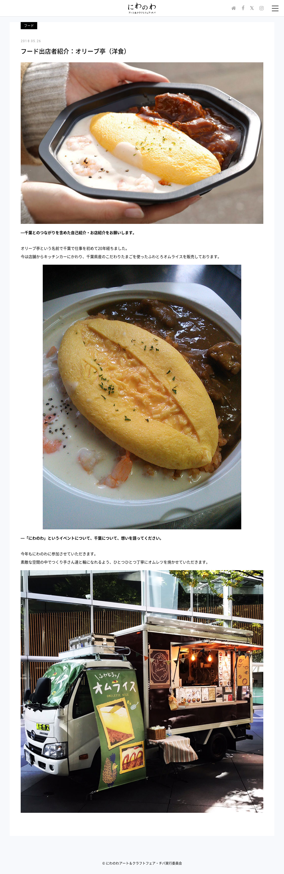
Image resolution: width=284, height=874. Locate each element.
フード (29, 25)
